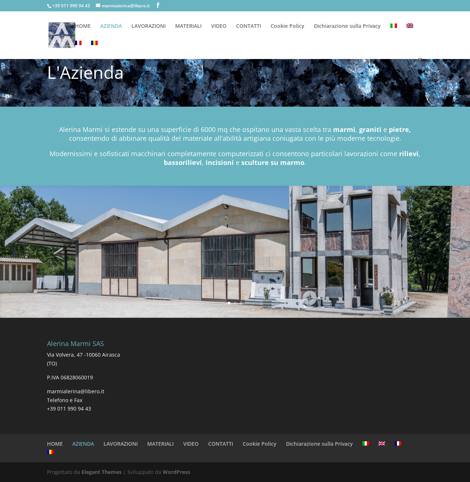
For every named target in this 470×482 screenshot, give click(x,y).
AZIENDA (111, 26)
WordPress (176, 471)
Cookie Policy (287, 26)
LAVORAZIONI (148, 26)
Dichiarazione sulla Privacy (347, 26)
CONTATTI (248, 26)
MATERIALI (188, 26)
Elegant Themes (102, 471)
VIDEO (219, 26)
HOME (83, 26)
